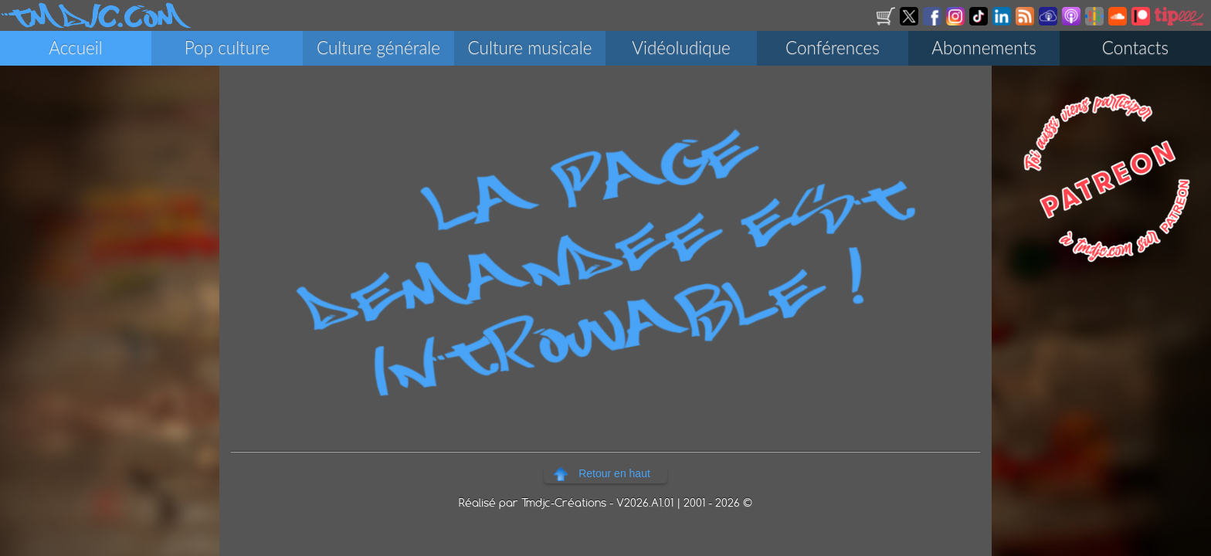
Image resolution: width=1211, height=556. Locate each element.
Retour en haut (614, 473)
